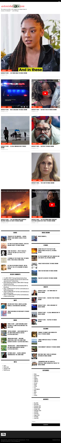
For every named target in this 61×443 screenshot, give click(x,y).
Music (35, 392)
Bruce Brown (36, 375)
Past (35, 394)
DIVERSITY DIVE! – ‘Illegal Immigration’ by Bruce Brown (13, 147)
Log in (5, 365)
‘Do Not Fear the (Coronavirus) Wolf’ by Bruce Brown (16, 286)
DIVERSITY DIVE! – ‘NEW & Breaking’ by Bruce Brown (14, 109)
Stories (35, 395)
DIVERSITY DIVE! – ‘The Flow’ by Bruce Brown (43, 183)
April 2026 (36, 404)
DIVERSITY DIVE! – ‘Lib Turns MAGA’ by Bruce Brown (14, 73)
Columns (36, 378)
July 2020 (36, 416)
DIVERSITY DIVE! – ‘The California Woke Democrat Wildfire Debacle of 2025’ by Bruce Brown (13, 220)
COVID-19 (36, 380)
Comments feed (7, 368)
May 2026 (36, 403)
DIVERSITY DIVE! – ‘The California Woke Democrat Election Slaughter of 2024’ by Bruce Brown (44, 220)
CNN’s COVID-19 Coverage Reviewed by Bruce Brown (16, 278)
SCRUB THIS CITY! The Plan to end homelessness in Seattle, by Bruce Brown (16, 289)
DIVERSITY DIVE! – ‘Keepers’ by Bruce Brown (43, 146)
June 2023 (36, 413)
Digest (9, 70)
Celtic (35, 377)
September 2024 (37, 410)
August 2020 (37, 415)
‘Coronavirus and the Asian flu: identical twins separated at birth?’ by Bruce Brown (16, 280)
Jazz (35, 387)
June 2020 (36, 418)
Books (35, 374)
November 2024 (37, 407)
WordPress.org (7, 370)
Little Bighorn (37, 389)
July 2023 (36, 412)
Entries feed (6, 367)
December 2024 (37, 406)
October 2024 (37, 409)
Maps (35, 390)
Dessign (58, 439)
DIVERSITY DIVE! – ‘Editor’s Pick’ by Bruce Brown (44, 109)
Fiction (35, 386)
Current (4, 70)
